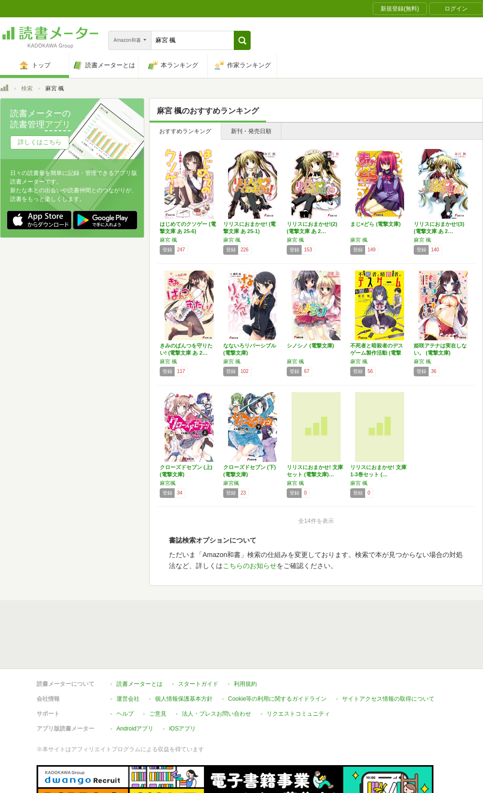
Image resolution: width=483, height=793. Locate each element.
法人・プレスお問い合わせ (216, 669)
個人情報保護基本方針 (184, 654)
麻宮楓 (168, 483)
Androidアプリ (134, 684)
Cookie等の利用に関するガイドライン (277, 654)
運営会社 (128, 654)
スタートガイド (198, 640)
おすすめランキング (185, 131)
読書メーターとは (139, 640)
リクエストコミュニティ (298, 669)
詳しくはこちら (40, 142)
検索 (27, 88)
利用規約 (245, 640)
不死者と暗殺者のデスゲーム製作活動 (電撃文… (376, 353)
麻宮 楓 (168, 240)
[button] (242, 40)
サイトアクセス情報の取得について (388, 654)
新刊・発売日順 (251, 131)
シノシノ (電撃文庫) (310, 345)
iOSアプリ (182, 684)
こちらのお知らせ (250, 566)
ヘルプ (125, 669)
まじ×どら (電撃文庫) (375, 224)
